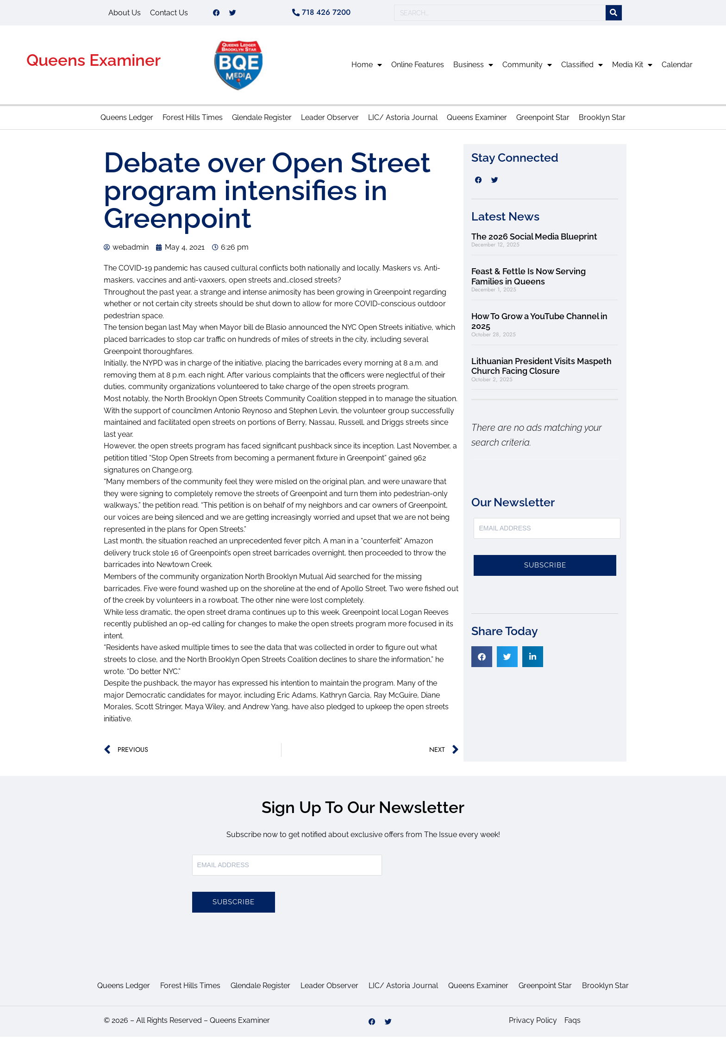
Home (366, 68)
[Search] (614, 14)
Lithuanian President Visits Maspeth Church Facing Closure (541, 369)
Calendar (677, 67)
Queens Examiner (93, 63)
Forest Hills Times (193, 120)
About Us (124, 14)
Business (473, 68)
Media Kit (632, 68)
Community (527, 68)
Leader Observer (330, 120)
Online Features (417, 67)
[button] (481, 659)
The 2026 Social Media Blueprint (534, 240)
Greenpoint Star (543, 120)
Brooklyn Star (602, 120)
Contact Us (169, 14)
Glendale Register (262, 120)
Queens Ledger (126, 120)
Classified (582, 68)
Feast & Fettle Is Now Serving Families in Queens (528, 280)
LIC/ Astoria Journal (403, 120)
